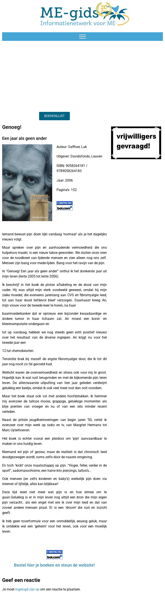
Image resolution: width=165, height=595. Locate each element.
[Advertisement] (54, 75)
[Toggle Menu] (82, 36)
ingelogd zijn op (27, 589)
